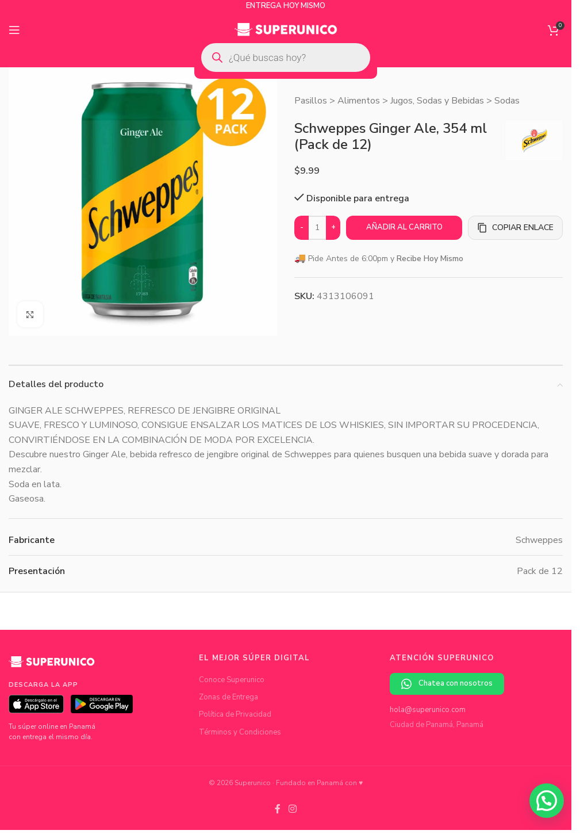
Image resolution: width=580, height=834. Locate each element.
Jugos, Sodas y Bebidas (437, 100)
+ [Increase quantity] (333, 227)
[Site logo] (286, 29)
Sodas (507, 100)
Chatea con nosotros (447, 683)
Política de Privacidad (235, 714)
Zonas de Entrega (228, 697)
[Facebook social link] (278, 809)
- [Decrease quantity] (302, 227)
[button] (546, 800)
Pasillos (310, 100)
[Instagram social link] (292, 809)
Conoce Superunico (231, 680)
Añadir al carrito (404, 227)
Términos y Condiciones (240, 732)
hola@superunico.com (428, 710)
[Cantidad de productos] (317, 228)
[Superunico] (52, 666)
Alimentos (358, 100)
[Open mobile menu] (14, 29)
